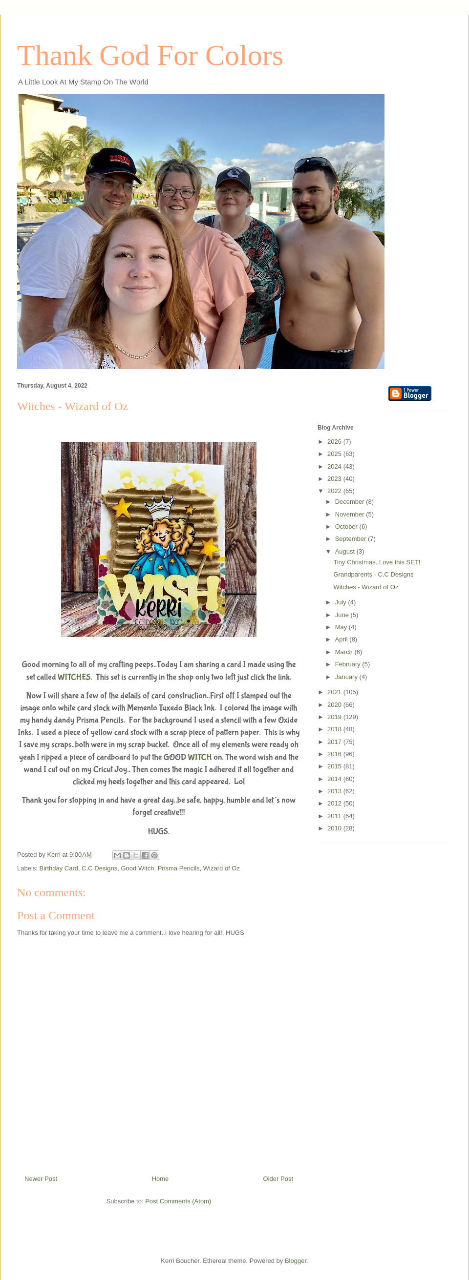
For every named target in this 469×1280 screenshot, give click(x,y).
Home (160, 1178)
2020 (335, 704)
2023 (335, 478)
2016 (335, 754)
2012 (335, 803)
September (351, 538)
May (342, 627)
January (347, 677)
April (342, 639)
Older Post (278, 1178)
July (341, 602)
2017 (335, 741)
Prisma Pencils (179, 868)
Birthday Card (59, 868)
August (346, 551)
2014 (335, 779)
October (347, 526)
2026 (335, 441)
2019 (335, 717)
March (345, 652)
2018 (335, 729)
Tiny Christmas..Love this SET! (376, 562)
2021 (335, 692)
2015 (335, 766)
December (350, 501)
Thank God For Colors (150, 55)
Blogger (295, 1260)
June (343, 615)
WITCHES (74, 677)
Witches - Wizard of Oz (365, 587)
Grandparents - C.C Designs (373, 574)
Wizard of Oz (221, 868)
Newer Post (40, 1178)
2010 (335, 828)
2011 (335, 816)
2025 (335, 453)
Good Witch (137, 868)
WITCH (200, 757)
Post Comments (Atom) (178, 1201)
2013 (335, 791)
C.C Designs (99, 868)
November (350, 514)
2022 (335, 491)
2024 (335, 466)
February (348, 664)
